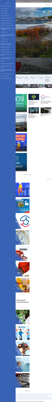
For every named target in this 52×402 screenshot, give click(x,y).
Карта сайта (3, 61)
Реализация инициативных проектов (7, 63)
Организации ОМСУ (4, 41)
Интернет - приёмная (4, 8)
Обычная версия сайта (39, 1)
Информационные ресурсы (5, 49)
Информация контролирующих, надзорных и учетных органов (6, 44)
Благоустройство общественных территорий (6, 66)
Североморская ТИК (4, 38)
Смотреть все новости (27, 174)
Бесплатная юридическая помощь (6, 78)
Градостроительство (4, 32)
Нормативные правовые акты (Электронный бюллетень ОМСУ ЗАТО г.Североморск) (7, 28)
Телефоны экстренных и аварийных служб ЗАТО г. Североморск (7, 58)
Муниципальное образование (6, 5)
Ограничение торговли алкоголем (6, 73)
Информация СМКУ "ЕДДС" (5, 47)
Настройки (31, 1)
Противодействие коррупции (6, 22)
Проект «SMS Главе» (4, 10)
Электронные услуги (4, 13)
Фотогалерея (26, 72)
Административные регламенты (6, 20)
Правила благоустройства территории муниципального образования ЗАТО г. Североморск (7, 35)
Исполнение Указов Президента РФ (7, 25)
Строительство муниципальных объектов (6, 55)
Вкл (23, 1)
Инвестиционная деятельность (6, 51)
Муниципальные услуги (5, 15)
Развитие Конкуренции (5, 76)
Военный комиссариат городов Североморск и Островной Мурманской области (7, 70)
